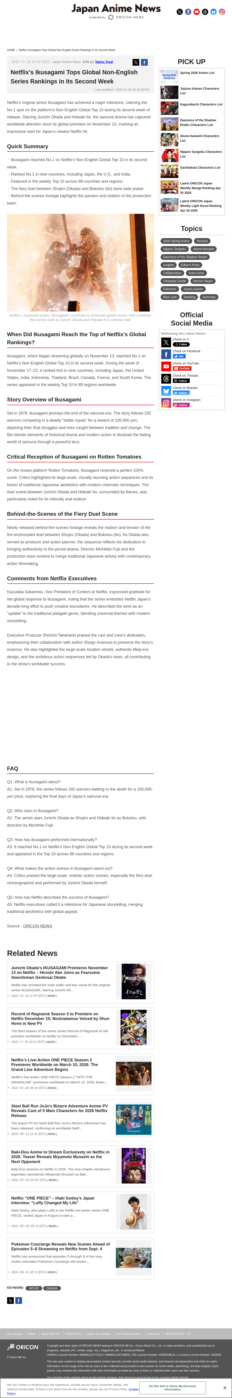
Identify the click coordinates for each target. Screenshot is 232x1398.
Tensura (202, 241)
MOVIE (34, 1288)
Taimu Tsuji (104, 62)
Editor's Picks (190, 265)
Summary (209, 297)
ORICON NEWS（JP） (179, 1333)
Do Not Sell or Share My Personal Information (172, 1387)
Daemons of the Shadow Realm (185, 257)
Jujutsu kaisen (193, 289)
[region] (116, 1388)
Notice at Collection (98, 1333)
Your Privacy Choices (128, 1333)
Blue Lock (170, 297)
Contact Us (153, 1333)
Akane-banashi (203, 249)
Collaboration (172, 273)
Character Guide (174, 281)
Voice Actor (196, 273)
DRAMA (52, 1288)
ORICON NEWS (37, 926)
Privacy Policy (73, 1333)
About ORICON (50, 1333)
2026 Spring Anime (176, 241)
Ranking (189, 297)
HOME (11, 50)
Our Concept (14, 1333)
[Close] (225, 1388)
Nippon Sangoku (174, 249)
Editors (32, 1333)
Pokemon (169, 289)
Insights (168, 265)
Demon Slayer (203, 281)
